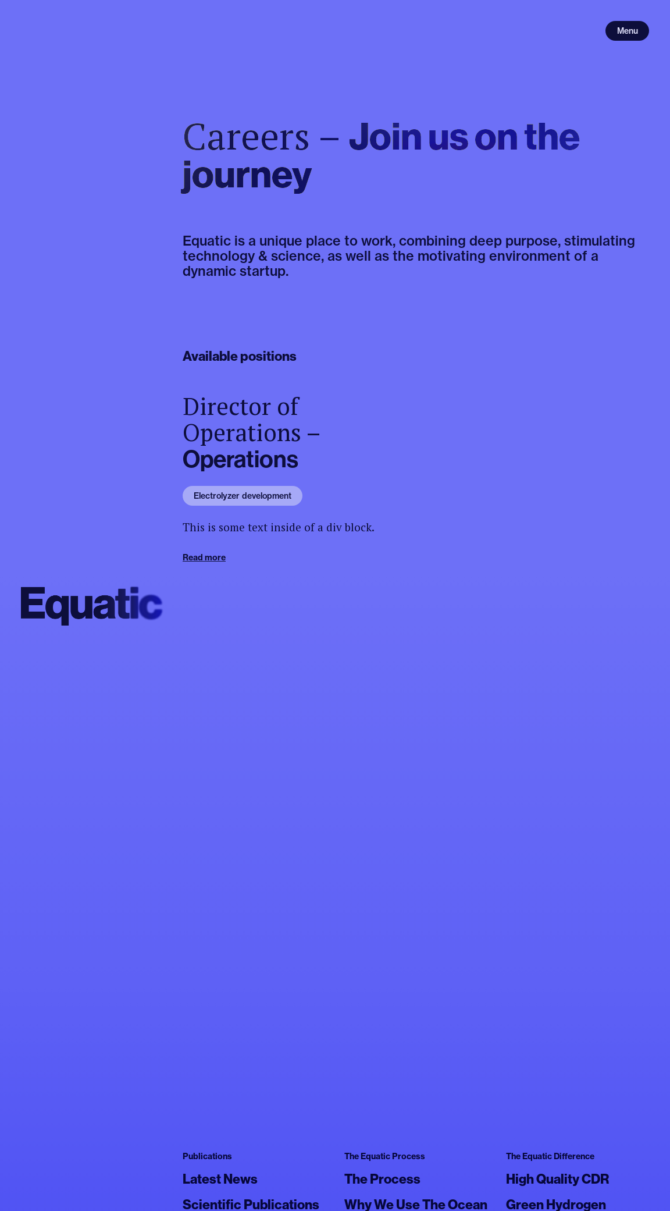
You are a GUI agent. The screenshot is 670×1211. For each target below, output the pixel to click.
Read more (204, 557)
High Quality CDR (557, 1179)
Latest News (220, 1179)
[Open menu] (627, 31)
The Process (382, 1179)
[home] (92, 605)
